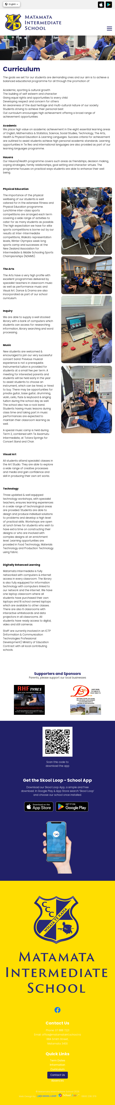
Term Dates (57, 1060)
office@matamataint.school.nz (61, 1034)
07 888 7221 (62, 1030)
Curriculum (57, 1069)
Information (57, 1065)
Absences (57, 1080)
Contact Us (57, 1075)
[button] (11, 4)
